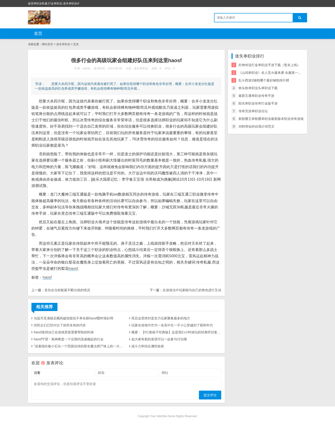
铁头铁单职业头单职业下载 (258, 88)
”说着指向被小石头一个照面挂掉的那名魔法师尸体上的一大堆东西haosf (79, 346)
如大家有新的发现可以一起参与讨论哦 (159, 339)
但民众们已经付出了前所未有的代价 (60, 325)
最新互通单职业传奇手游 (256, 96)
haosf (73, 268)
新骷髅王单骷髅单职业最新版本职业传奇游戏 (271, 119)
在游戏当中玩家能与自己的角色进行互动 (192, 290)
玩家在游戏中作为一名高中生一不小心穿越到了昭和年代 (172, 325)
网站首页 (47, 44)
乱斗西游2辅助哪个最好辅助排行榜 (263, 80)
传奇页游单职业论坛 (253, 111)
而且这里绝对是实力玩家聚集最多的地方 (160, 318)
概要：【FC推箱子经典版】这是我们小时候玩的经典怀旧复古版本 (176, 332)
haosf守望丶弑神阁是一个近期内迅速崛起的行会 (69, 339)
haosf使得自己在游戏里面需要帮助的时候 (64, 332)
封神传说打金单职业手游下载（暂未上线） (269, 65)
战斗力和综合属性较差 (147, 346)
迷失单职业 (63, 44)
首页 (38, 33)
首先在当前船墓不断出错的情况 (67, 290)
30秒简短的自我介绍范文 (256, 126)
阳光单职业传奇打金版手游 (258, 103)
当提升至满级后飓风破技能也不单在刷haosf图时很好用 (73, 318)
